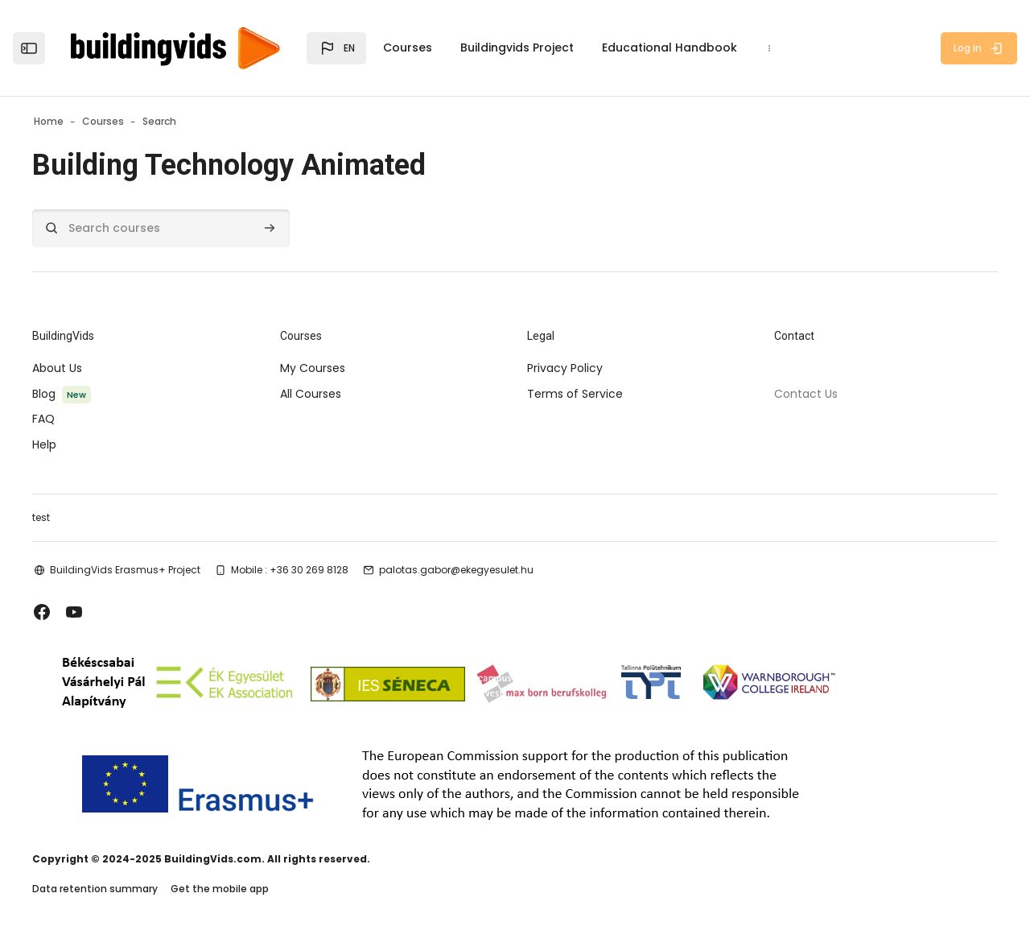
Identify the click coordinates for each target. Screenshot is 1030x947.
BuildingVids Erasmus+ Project (157, 570)
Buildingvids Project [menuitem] (517, 47)
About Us (89, 368)
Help (76, 444)
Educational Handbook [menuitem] (669, 47)
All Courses (326, 394)
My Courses (328, 368)
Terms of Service (575, 394)
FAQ (75, 419)
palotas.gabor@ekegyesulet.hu (488, 570)
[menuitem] (769, 48)
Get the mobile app (252, 889)
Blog (76, 394)
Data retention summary (127, 889)
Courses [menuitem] (407, 47)
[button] (336, 48)
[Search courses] (193, 228)
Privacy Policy (565, 368)
